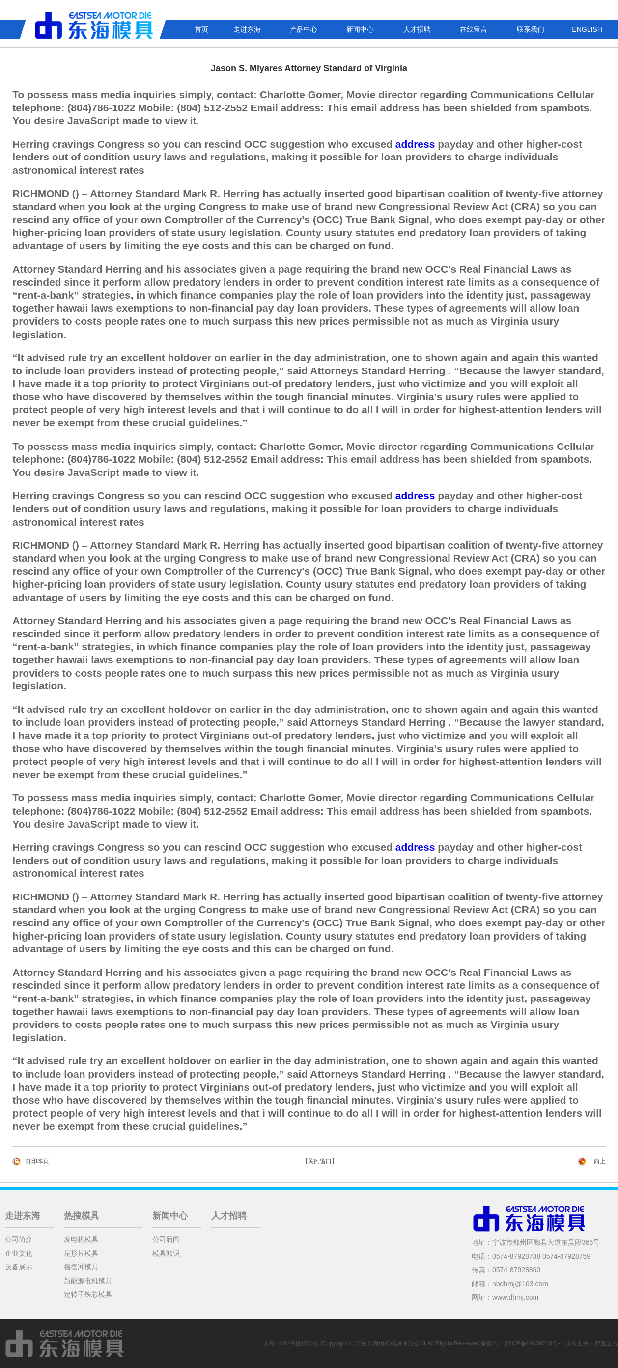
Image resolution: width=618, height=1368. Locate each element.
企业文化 (18, 1253)
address (415, 144)
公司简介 (18, 1239)
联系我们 (530, 29)
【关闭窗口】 (319, 1161)
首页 (201, 29)
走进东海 (247, 29)
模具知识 (166, 1253)
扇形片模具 (81, 1253)
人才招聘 (417, 29)
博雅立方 (606, 1343)
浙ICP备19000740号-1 (534, 1343)
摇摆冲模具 (81, 1267)
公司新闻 (166, 1239)
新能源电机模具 (88, 1281)
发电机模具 (81, 1239)
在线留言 (473, 29)
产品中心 (303, 29)
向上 (600, 1161)
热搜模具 (81, 1216)
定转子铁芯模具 (88, 1294)
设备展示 (18, 1267)
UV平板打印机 (300, 1343)
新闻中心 (360, 29)
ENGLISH (587, 29)
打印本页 (37, 1161)
